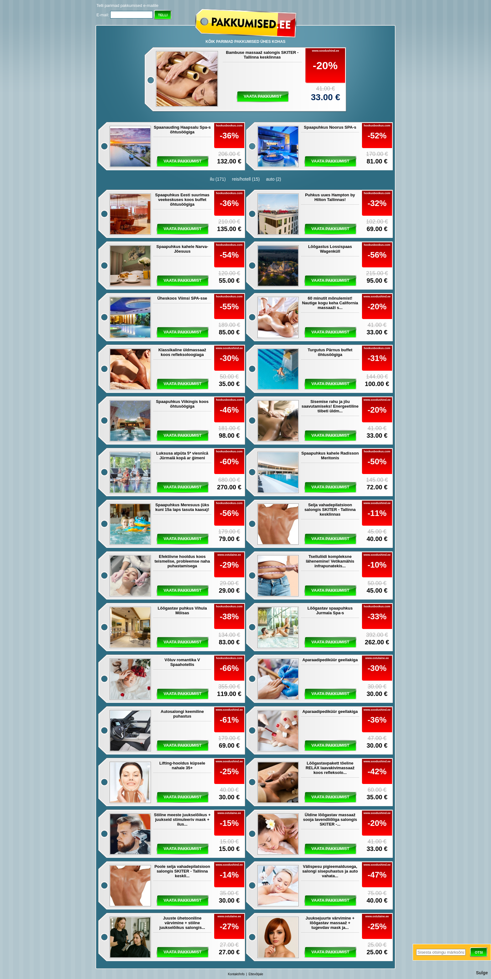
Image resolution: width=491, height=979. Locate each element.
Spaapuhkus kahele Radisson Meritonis (330, 455)
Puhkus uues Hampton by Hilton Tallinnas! (330, 197)
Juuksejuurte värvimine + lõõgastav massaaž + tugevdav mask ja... (330, 923)
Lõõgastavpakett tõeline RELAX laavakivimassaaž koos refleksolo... (330, 768)
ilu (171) (218, 179)
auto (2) (273, 179)
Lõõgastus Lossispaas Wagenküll (330, 249)
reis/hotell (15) (246, 179)
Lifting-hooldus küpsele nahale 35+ (182, 765)
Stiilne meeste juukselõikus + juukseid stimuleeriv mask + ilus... (182, 819)
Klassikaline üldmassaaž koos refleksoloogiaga (182, 352)
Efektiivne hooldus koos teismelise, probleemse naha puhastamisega (182, 561)
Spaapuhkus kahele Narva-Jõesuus (182, 249)
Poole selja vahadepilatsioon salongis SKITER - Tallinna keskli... (182, 871)
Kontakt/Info (236, 974)
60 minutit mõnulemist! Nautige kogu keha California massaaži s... (330, 303)
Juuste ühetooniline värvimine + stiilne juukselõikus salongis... (182, 923)
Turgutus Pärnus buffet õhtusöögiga (330, 352)
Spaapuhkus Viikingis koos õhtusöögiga (182, 404)
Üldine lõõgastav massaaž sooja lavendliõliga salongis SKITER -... (330, 819)
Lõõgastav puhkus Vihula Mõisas (182, 610)
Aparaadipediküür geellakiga (330, 659)
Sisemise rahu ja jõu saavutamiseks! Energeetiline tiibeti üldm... (330, 406)
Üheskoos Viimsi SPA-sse (182, 298)
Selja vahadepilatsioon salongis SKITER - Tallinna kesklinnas (330, 509)
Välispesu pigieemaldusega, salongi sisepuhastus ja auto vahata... (330, 871)
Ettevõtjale (256, 974)
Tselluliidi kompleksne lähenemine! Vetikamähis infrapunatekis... (330, 561)
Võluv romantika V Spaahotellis (182, 662)
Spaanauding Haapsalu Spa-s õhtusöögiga (182, 129)
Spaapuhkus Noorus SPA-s (330, 127)
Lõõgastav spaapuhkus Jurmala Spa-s (330, 610)
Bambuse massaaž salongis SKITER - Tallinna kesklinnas (262, 54)
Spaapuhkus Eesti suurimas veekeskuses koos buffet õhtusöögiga (182, 200)
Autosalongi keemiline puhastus (182, 714)
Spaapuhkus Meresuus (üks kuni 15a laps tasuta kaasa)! (182, 507)
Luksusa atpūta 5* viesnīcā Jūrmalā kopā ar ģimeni (182, 455)
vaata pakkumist (263, 96)
